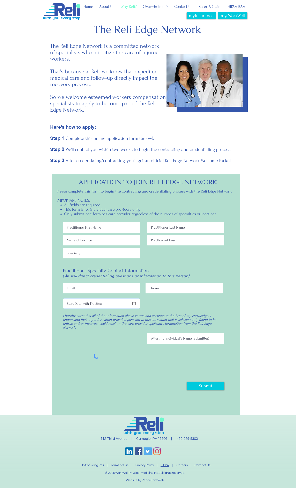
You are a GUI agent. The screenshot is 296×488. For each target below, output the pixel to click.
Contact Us (202, 465)
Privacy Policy (144, 465)
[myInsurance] (201, 15)
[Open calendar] (134, 303)
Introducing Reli (93, 465)
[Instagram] (157, 451)
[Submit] (205, 386)
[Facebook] (138, 451)
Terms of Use (120, 465)
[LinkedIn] (129, 451)
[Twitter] (148, 451)
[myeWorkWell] (232, 15)
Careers (182, 465)
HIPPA (165, 465)
